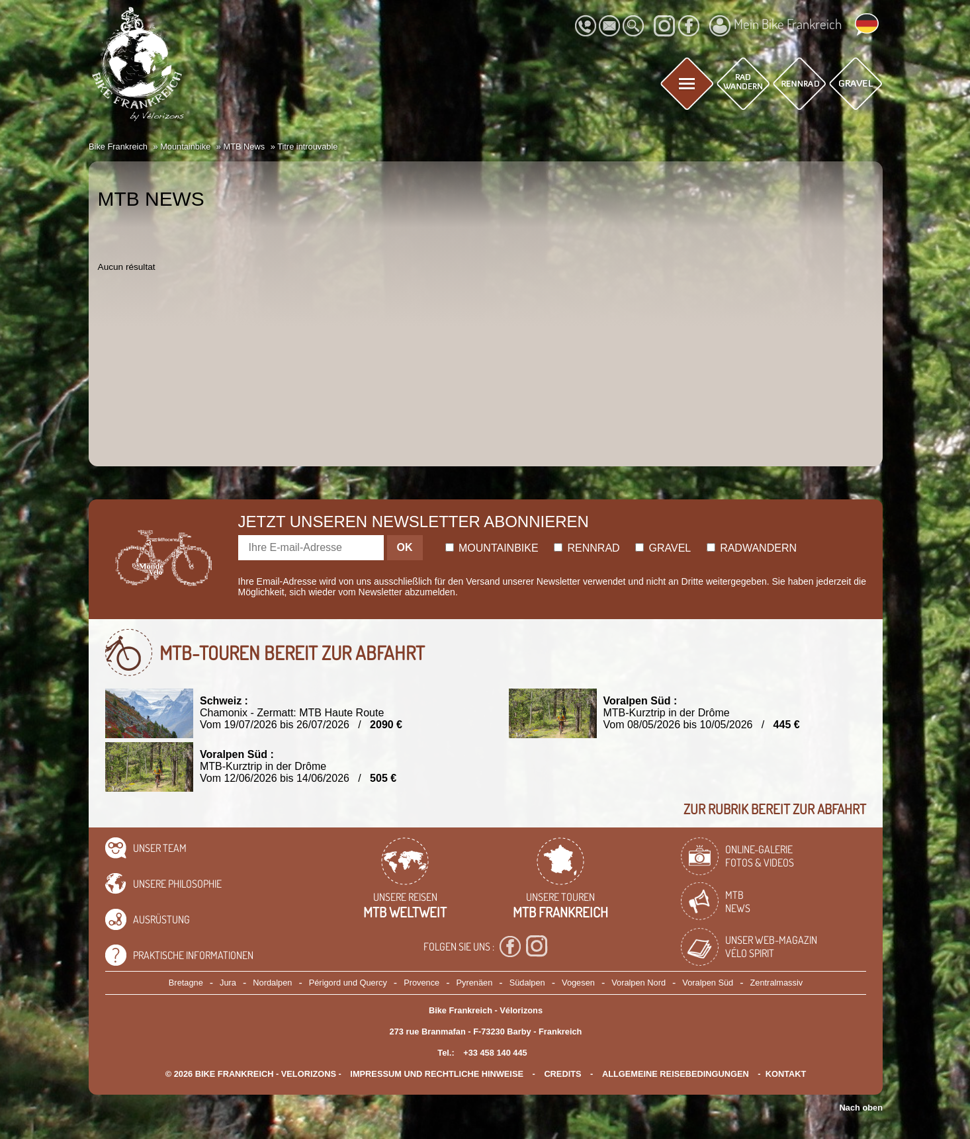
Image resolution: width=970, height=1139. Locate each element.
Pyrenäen (475, 983)
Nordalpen (272, 983)
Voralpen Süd (707, 983)
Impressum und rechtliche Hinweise (436, 1074)
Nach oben (861, 1108)
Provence (421, 983)
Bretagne (186, 983)
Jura (228, 983)
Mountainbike (492, 548)
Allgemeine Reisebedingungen (675, 1074)
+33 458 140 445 (495, 1053)
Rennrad (587, 548)
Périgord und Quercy (348, 983)
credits (562, 1074)
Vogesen (578, 983)
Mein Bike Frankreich (775, 25)
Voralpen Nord (638, 983)
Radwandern (752, 548)
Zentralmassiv (776, 983)
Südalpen (527, 983)
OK (405, 547)
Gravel (663, 548)
